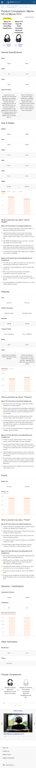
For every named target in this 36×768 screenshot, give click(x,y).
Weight (20, 191)
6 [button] (17, 703)
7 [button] (19, 703)
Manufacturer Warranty (8, 613)
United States (8, 765)
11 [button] (30, 703)
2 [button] (6, 703)
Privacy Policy (7, 754)
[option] (18, 689)
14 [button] (18, 705)
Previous (2, 688)
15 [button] (20, 705)
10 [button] (27, 703)
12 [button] (32, 703)
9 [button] (24, 703)
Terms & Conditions (8, 758)
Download (9, 663)
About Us (5, 748)
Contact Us (6, 751)
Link (9, 653)
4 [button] (11, 703)
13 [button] (15, 705)
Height (3, 191)
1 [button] (4, 703)
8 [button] (22, 703)
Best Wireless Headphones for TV (14, 734)
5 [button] (14, 703)
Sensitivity (4, 368)
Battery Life (4, 491)
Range (12, 368)
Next (33, 688)
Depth (14, 191)
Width (9, 191)
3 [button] (9, 703)
